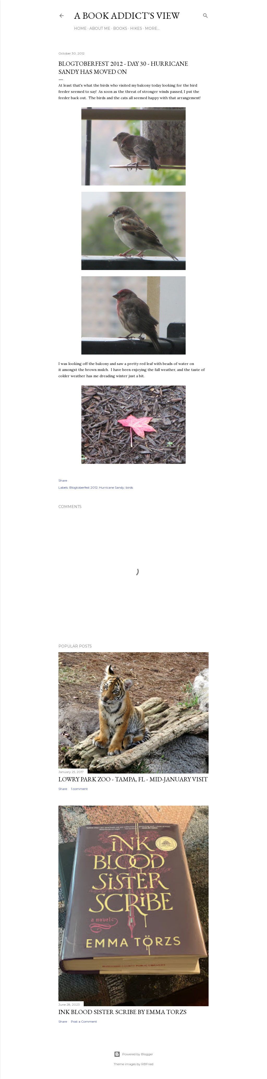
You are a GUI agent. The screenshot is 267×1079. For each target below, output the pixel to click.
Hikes (136, 28)
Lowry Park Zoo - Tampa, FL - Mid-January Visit (133, 779)
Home (80, 28)
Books (120, 28)
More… (152, 28)
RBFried (147, 1064)
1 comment (79, 789)
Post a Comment (84, 1021)
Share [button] (62, 480)
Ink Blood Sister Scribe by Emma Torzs (122, 1012)
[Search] (205, 14)
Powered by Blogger (133, 1054)
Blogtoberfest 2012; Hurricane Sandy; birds (101, 487)
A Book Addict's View (127, 15)
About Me (99, 28)
